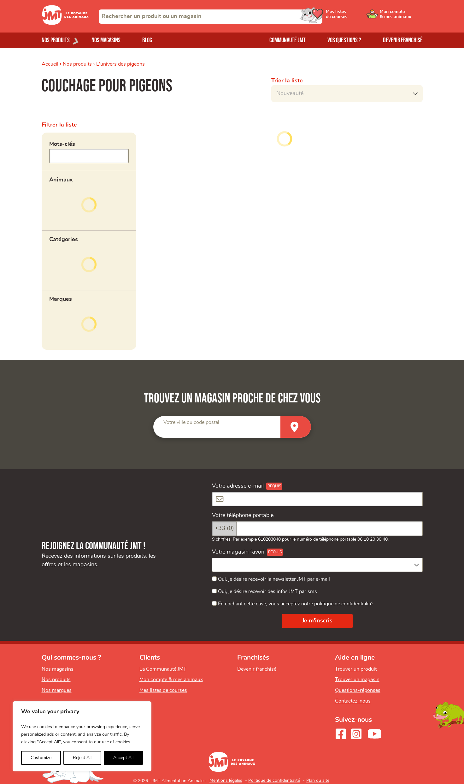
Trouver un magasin (357, 679)
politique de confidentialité (343, 603)
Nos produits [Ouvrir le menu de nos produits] (56, 40)
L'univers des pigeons (120, 64)
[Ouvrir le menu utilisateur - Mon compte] (401, 16)
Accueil (50, 64)
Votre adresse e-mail (238, 486)
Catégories (63, 239)
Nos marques (57, 690)
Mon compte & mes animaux (171, 679)
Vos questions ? (344, 40)
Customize (41, 758)
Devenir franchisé (403, 40)
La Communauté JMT (162, 669)
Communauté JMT (287, 40)
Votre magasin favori (238, 552)
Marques (60, 299)
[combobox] (210, 16)
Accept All (123, 758)
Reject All (82, 758)
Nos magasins (105, 40)
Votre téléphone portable (242, 515)
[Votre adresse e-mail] (317, 499)
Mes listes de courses (163, 690)
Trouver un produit (356, 669)
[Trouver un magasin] (295, 427)
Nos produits (77, 64)
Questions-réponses (357, 690)
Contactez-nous (353, 701)
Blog (147, 40)
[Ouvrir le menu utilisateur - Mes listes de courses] (353, 16)
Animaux (61, 180)
